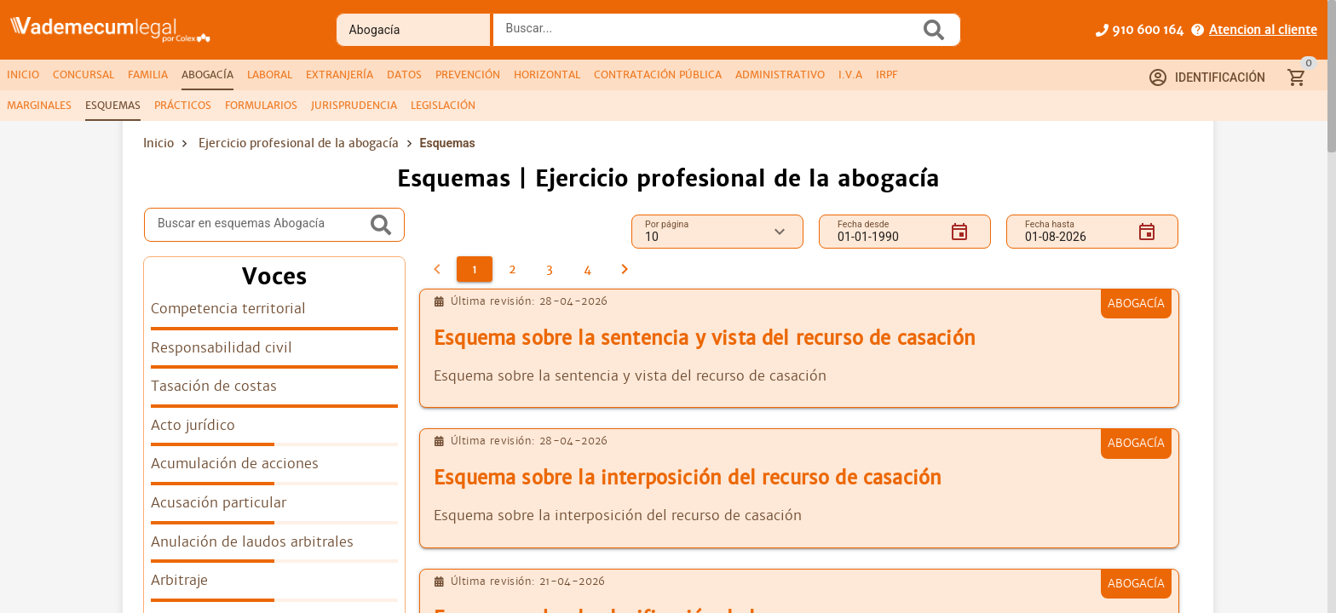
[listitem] (274, 314)
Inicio (158, 143)
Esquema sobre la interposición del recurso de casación (688, 478)
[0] (437, 269)
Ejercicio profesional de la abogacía (299, 143)
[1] (474, 269)
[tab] (23, 75)
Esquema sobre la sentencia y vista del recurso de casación (705, 338)
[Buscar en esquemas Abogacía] (262, 225)
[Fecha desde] (887, 232)
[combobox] (710, 35)
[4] (587, 269)
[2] (512, 269)
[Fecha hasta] (1074, 232)
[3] (549, 269)
